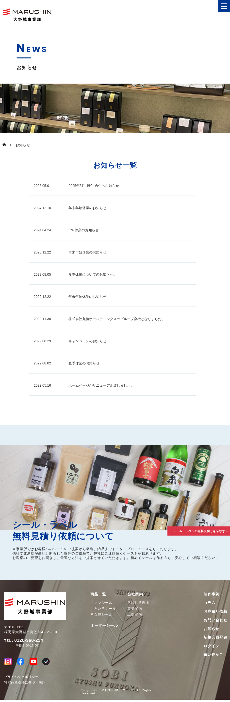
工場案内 (134, 614)
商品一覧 (98, 594)
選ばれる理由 (138, 602)
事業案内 (134, 608)
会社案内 (135, 594)
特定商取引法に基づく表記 (25, 684)
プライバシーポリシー (21, 679)
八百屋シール (101, 614)
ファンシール (101, 602)
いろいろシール (103, 608)
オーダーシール (104, 625)
